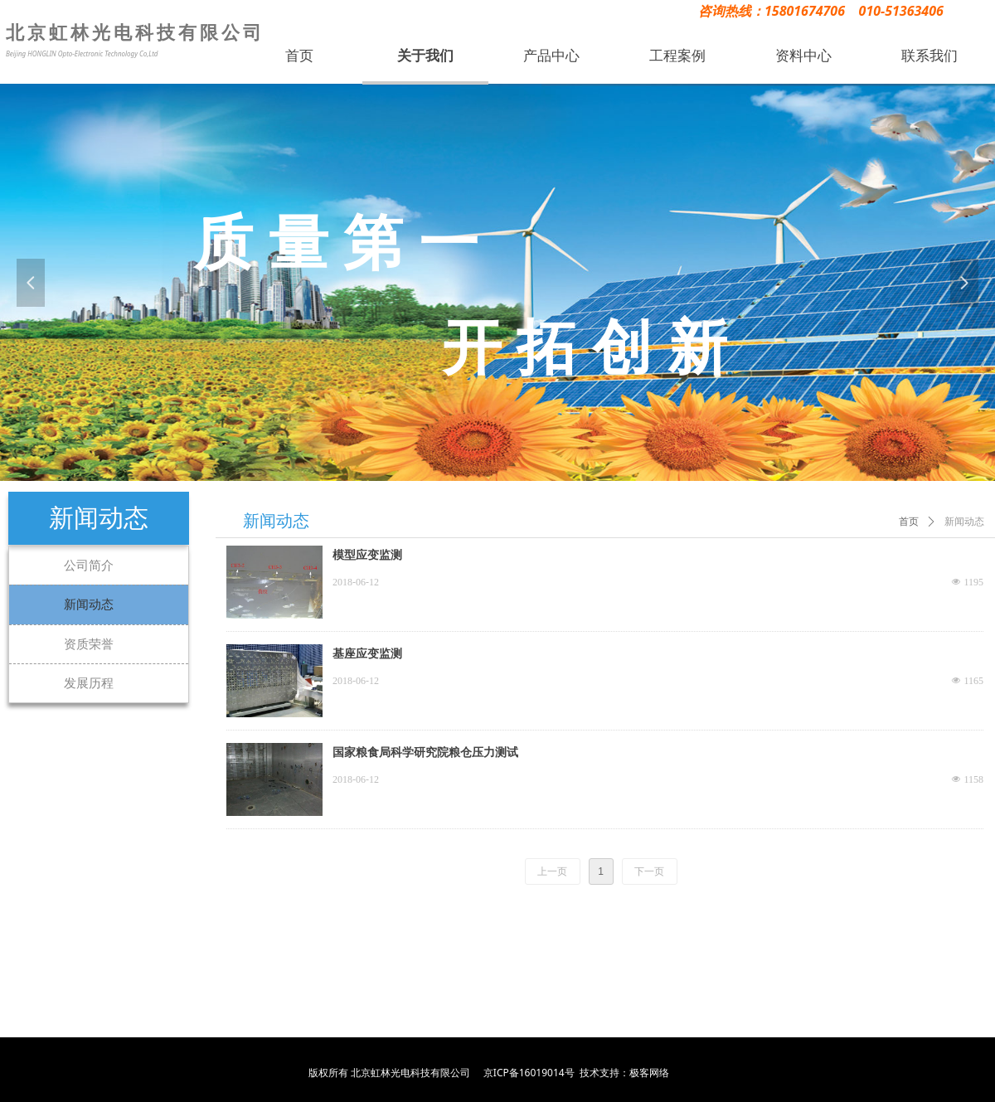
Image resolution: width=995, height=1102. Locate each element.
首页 (909, 521)
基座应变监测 (367, 654)
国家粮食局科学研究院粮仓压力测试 (425, 752)
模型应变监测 (367, 555)
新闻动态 (964, 521)
